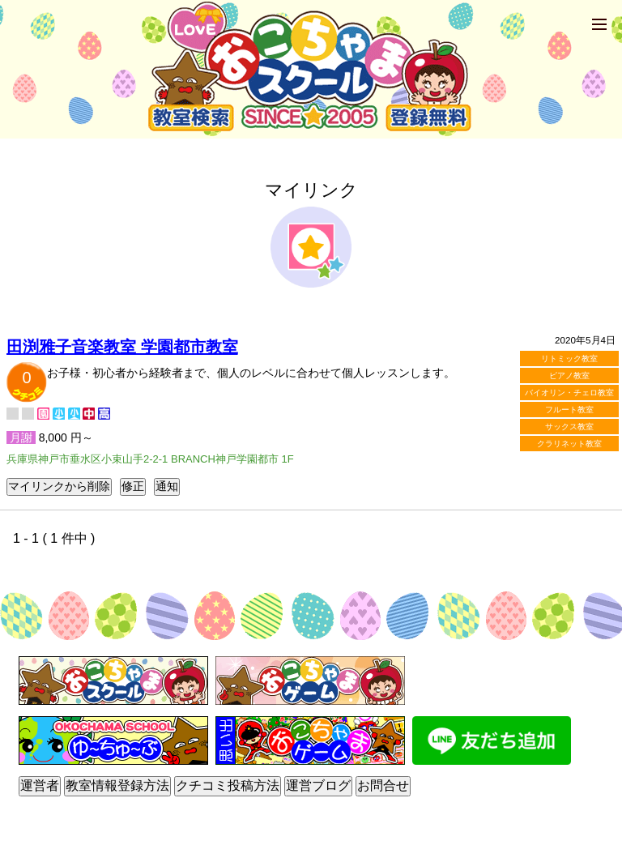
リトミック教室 (569, 358)
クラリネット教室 (569, 443)
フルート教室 (569, 409)
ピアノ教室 (569, 375)
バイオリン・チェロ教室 (569, 392)
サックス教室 (569, 426)
